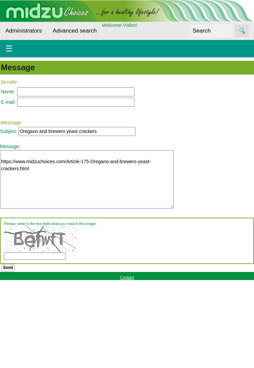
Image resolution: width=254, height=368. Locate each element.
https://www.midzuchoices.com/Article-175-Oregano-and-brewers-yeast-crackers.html (87, 179)
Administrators (23, 31)
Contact (127, 277)
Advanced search (75, 31)
